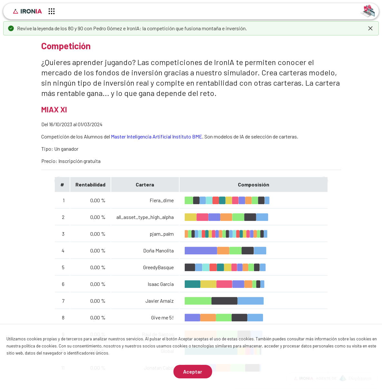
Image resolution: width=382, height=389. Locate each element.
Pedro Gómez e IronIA (116, 28)
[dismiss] (370, 28)
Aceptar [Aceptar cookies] (192, 371)
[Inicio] (27, 11)
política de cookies (39, 345)
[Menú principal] (51, 12)
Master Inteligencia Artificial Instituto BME (156, 136)
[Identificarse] (367, 10)
